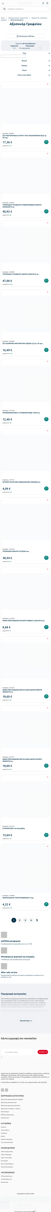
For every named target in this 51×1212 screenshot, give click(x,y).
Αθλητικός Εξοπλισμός (7, 1114)
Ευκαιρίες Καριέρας (6, 1139)
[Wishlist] (47, 84)
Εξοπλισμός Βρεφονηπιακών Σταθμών (12, 1099)
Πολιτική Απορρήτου (7, 1167)
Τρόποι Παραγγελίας (7, 1151)
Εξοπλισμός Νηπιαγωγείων (9, 1102)
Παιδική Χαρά (5, 1111)
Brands (3, 1136)
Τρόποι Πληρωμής (6, 1154)
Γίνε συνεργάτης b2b (7, 1142)
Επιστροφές (4, 1160)
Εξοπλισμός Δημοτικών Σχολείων (10, 1105)
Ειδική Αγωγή (5, 1118)
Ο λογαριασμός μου (6, 1176)
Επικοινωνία (4, 1182)
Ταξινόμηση (30, 46)
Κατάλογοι (4, 1133)
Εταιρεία (3, 1127)
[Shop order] (30, 48)
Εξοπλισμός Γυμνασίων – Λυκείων (10, 1108)
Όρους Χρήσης (32, 1057)
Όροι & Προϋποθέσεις (7, 1164)
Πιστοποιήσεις (5, 1130)
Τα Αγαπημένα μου (6, 1179)
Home (3, 18)
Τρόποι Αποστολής (6, 1157)
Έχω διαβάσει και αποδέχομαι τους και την (25, 1058)
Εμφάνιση (14, 46)
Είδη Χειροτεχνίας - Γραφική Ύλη (18, 18)
